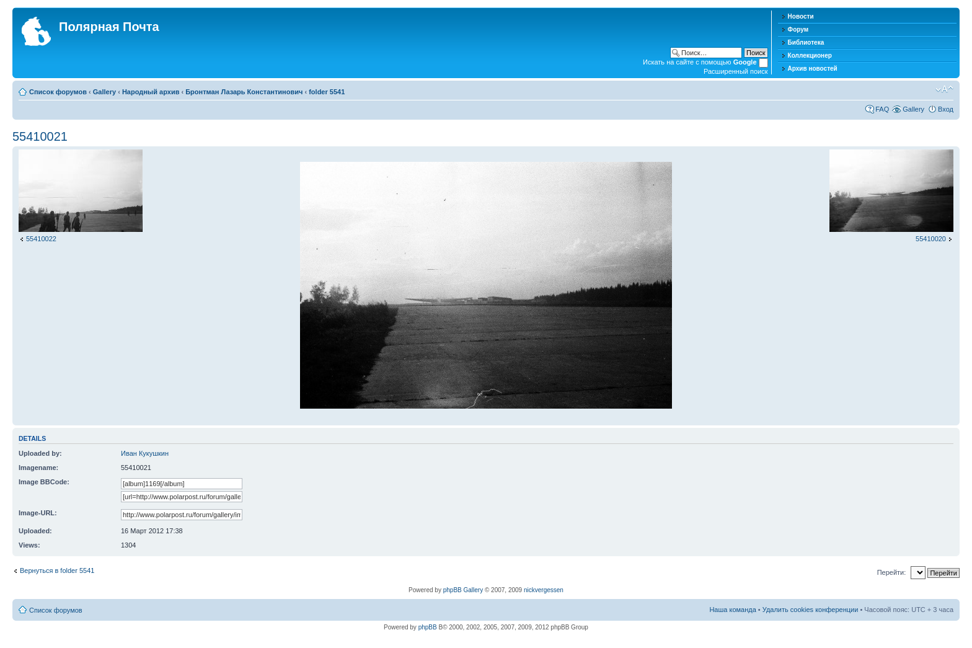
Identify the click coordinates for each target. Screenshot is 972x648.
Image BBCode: (44, 482)
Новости (801, 16)
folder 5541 (327, 91)
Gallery (104, 91)
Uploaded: (35, 531)
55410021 (40, 136)
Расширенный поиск (736, 71)
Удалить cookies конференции (810, 609)
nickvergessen (543, 590)
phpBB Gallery (463, 590)
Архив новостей (812, 68)
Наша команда (732, 609)
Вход (945, 109)
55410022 (41, 238)
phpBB (427, 627)
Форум (798, 29)
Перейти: (891, 572)
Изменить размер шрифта (944, 89)
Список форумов (58, 91)
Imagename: (38, 467)
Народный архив (151, 91)
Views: (29, 545)
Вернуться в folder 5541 (57, 570)
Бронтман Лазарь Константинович (244, 91)
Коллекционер (810, 55)
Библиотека (806, 42)
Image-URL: (38, 513)
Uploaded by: (40, 453)
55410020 (931, 238)
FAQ (882, 109)
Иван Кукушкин (145, 453)
